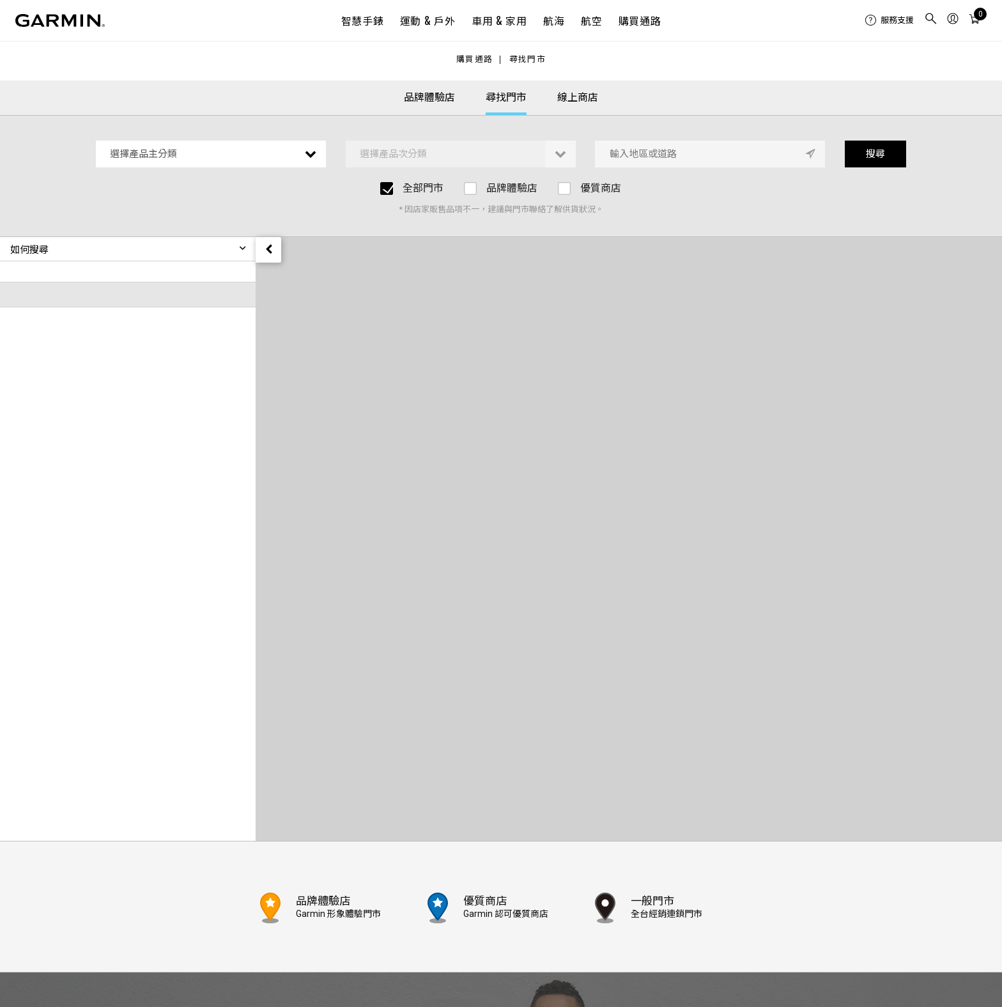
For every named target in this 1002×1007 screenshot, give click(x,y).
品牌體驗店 (429, 97)
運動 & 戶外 (427, 20)
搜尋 (875, 154)
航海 (553, 20)
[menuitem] (889, 20)
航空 (591, 20)
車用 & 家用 (499, 20)
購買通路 (640, 20)
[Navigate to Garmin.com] (60, 20)
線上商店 (577, 97)
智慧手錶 (362, 20)
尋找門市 (527, 60)
